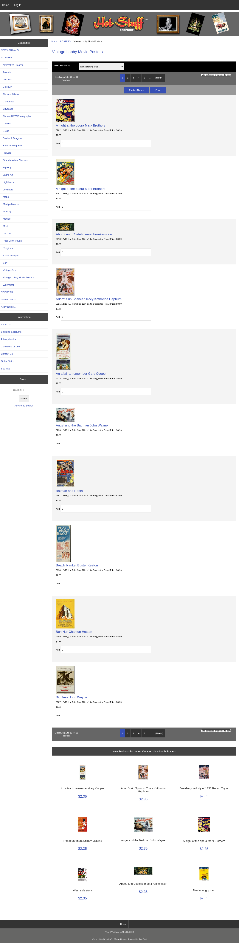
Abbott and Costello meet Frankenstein (84, 234)
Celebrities (7, 101)
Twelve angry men (204, 890)
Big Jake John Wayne (71, 697)
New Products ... (9, 299)
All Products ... (8, 306)
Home (5, 5)
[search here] (24, 389)
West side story (82, 890)
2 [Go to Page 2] (127, 78)
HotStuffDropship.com (117, 939)
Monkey (6, 211)
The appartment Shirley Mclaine (82, 840)
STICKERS (7, 292)
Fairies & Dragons (11, 138)
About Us (6, 324)
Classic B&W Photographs (16, 116)
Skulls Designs (9, 255)
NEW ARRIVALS (10, 50)
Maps (5, 196)
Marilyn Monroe (10, 204)
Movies (5, 218)
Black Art (6, 86)
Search (24, 379)
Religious (7, 248)
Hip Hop (6, 167)
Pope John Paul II (11, 240)
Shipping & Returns (11, 331)
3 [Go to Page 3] (133, 78)
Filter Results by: (62, 65)
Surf (4, 262)
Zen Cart (143, 939)
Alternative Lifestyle (12, 65)
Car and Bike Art (10, 94)
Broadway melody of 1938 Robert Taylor (204, 788)
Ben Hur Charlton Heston (74, 632)
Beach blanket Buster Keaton (77, 565)
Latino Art (7, 174)
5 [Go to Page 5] (144, 78)
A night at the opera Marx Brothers (80, 125)
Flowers (6, 152)
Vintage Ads (8, 270)
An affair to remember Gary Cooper (81, 373)
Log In (17, 5)
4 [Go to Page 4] (138, 78)
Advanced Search (24, 405)
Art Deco (6, 79)
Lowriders (7, 189)
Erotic (5, 131)
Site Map (5, 368)
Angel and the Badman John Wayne (82, 425)
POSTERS (65, 41)
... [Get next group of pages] (150, 78)
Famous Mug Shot (11, 145)
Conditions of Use (10, 346)
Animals (6, 72)
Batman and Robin (69, 491)
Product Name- (136, 90)
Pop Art (6, 233)
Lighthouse (8, 182)
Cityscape (7, 108)
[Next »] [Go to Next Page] (159, 78)
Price (158, 90)
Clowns (6, 123)
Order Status (7, 361)
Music (5, 226)
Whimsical (7, 284)
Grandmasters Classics (14, 160)
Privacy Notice (8, 339)
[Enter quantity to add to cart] (106, 143)
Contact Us (7, 353)
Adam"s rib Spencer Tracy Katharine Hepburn (89, 299)
